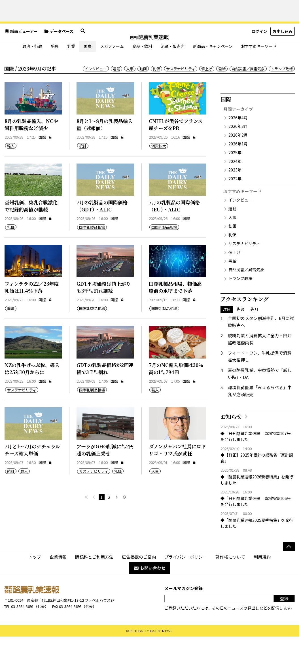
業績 (10, 325)
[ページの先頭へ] (289, 562)
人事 (129, 85)
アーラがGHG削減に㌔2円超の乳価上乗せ (105, 466)
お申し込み (282, 49)
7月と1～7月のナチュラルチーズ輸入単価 (32, 466)
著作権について (230, 573)
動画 (143, 85)
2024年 (234, 178)
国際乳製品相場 (92, 244)
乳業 (71, 62)
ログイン (259, 49)
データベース (58, 49)
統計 (82, 162)
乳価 (156, 85)
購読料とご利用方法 (94, 573)
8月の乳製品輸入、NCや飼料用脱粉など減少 (31, 141)
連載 (116, 85)
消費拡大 (158, 162)
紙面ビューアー (20, 49)
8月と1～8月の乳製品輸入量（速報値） (105, 141)
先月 (254, 325)
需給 (222, 85)
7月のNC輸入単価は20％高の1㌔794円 (176, 385)
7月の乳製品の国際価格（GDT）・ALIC (102, 222)
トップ (34, 573)
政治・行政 (32, 62)
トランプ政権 (282, 85)
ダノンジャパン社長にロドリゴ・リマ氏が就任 (177, 466)
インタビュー (96, 85)
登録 (284, 615)
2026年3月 (238, 143)
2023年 (234, 186)
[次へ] (117, 514)
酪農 (55, 62)
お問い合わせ (149, 584)
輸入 (10, 162)
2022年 (234, 195)
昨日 (227, 325)
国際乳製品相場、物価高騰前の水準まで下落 (175, 303)
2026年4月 (238, 134)
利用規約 (262, 573)
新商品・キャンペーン (212, 62)
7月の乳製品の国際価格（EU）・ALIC (174, 222)
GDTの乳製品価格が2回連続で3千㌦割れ (105, 385)
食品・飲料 (142, 62)
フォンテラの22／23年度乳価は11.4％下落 (32, 303)
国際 (88, 62)
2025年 (234, 169)
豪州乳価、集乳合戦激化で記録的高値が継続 (31, 222)
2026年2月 (238, 151)
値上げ (206, 85)
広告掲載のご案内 (139, 573)
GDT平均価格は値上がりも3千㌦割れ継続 (104, 303)
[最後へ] (125, 514)
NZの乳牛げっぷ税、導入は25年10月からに (32, 385)
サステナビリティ (180, 85)
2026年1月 (238, 160)
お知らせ (231, 433)
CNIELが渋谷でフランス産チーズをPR (176, 141)
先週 (241, 325)
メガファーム (112, 62)
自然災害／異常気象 (248, 85)
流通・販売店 (173, 62)
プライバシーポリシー (185, 573)
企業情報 (58, 573)
